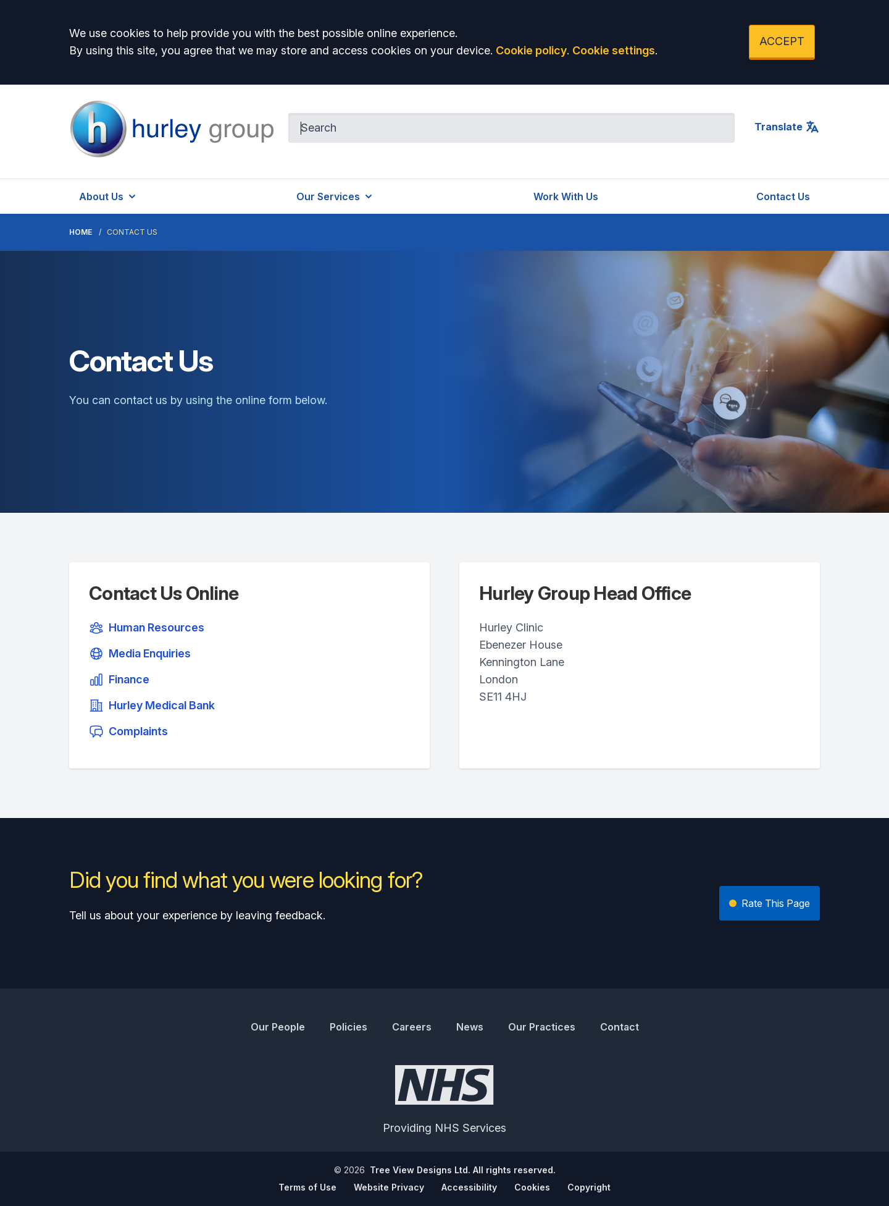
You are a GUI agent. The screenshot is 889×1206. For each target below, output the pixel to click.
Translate (787, 126)
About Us (108, 196)
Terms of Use (307, 1187)
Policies (348, 1027)
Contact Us (783, 196)
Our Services (335, 196)
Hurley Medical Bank (152, 705)
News (469, 1027)
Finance (119, 679)
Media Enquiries (140, 653)
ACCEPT (781, 41)
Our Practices (541, 1027)
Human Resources (146, 627)
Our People (278, 1027)
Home (80, 232)
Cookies (532, 1187)
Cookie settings (613, 50)
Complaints (128, 731)
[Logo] (171, 129)
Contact (619, 1027)
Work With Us (565, 196)
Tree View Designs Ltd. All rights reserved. (463, 1170)
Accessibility (469, 1187)
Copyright (589, 1187)
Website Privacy (389, 1187)
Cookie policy (531, 50)
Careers (412, 1027)
